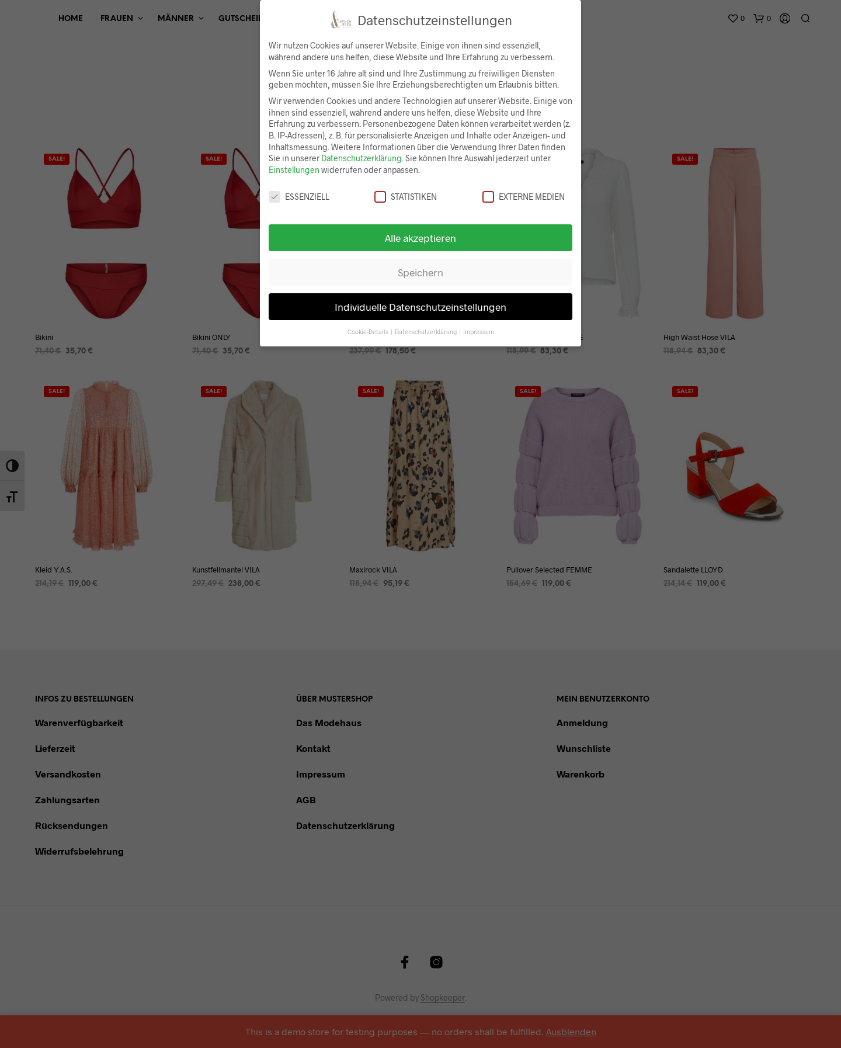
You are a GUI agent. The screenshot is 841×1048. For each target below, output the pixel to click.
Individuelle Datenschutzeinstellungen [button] (420, 306)
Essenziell (299, 196)
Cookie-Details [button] (368, 331)
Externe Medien (523, 196)
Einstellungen (294, 170)
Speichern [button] (420, 272)
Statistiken (405, 196)
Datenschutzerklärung (361, 158)
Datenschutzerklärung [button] (426, 331)
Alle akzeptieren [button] (420, 237)
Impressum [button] (478, 331)
